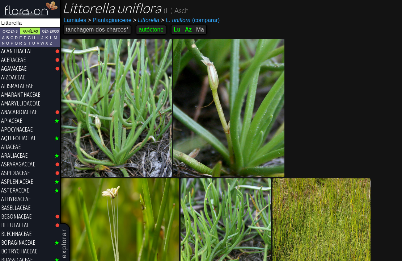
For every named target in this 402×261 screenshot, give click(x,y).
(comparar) (190, 20)
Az (188, 29)
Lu (177, 29)
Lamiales (75, 20)
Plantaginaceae (110, 20)
